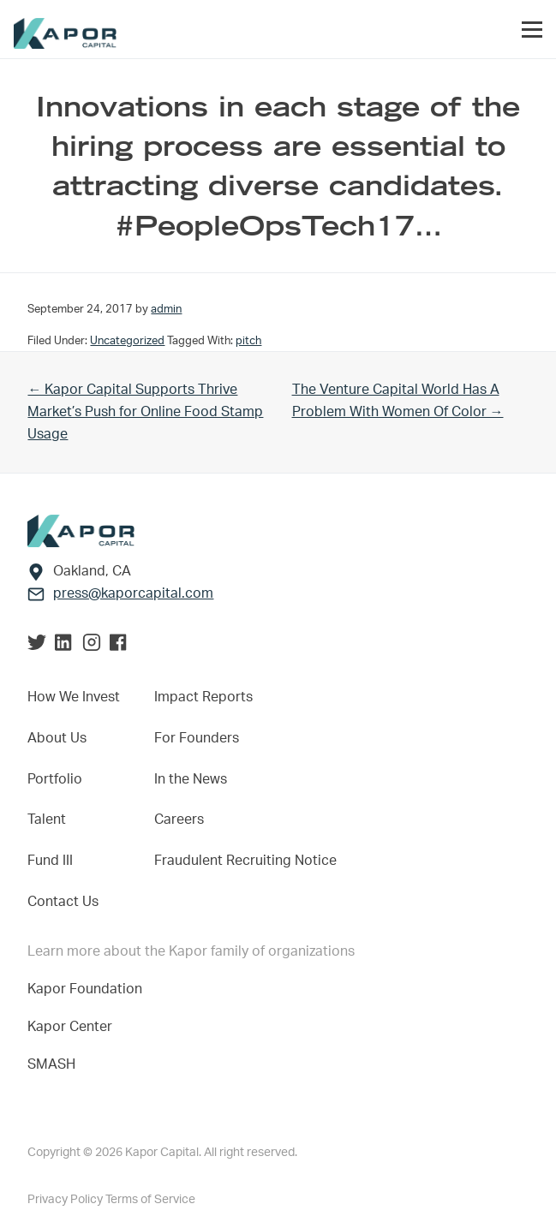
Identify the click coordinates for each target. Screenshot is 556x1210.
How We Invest (73, 697)
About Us (57, 738)
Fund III (50, 860)
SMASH (51, 1064)
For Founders (196, 738)
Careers (179, 819)
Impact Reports (203, 697)
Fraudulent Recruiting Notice (245, 860)
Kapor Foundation (88, 989)
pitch (248, 341)
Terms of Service (150, 1200)
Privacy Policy (66, 1200)
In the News (190, 779)
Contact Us (63, 902)
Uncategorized (127, 341)
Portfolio (54, 779)
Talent (46, 819)
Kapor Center (73, 1027)
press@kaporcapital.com (133, 593)
